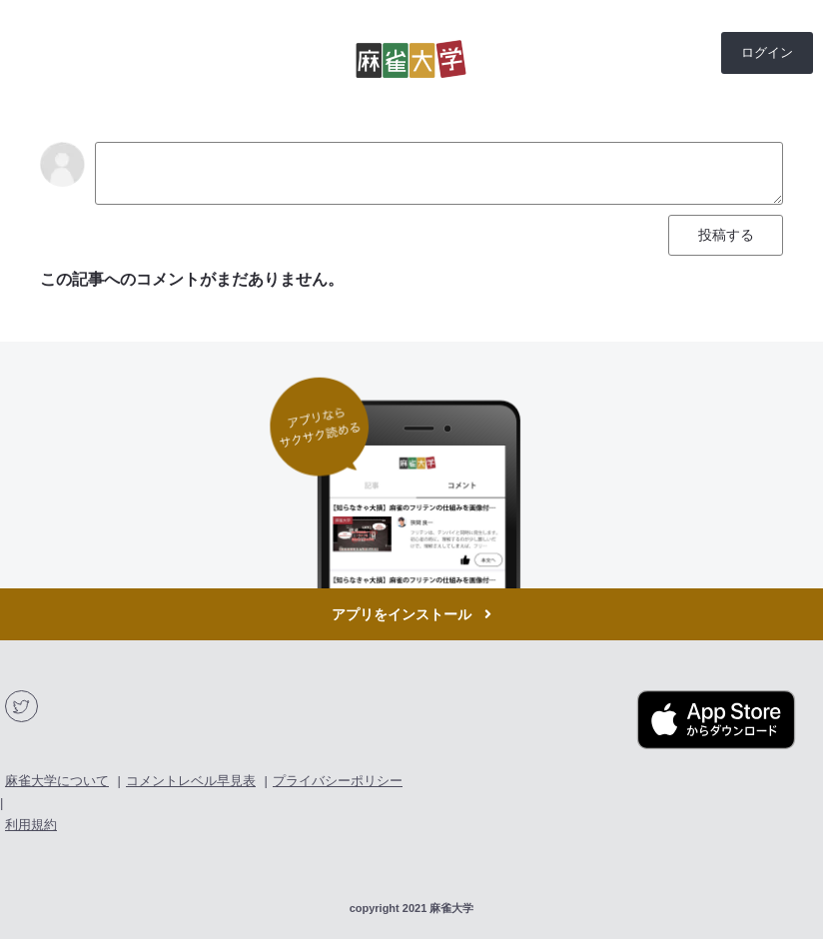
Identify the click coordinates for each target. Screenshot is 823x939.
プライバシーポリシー (338, 780)
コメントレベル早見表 (191, 780)
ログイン (767, 52)
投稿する (726, 235)
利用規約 (31, 824)
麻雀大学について (57, 780)
